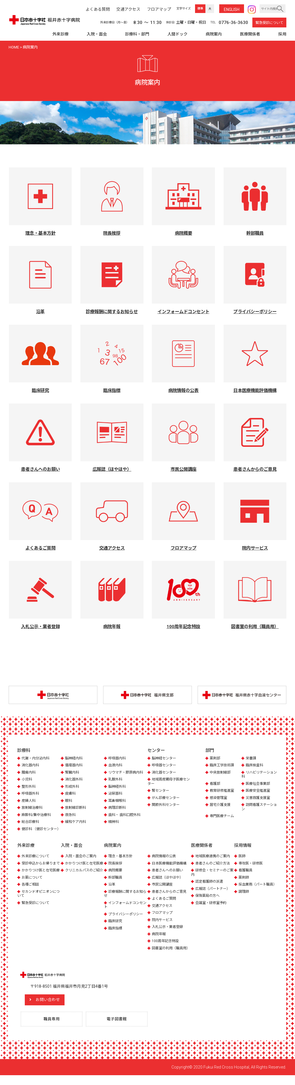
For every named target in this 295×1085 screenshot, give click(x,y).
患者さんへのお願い (169, 875)
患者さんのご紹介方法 (214, 868)
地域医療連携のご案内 (214, 861)
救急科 (70, 815)
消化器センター (165, 773)
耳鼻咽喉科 (117, 801)
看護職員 (246, 875)
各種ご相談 (31, 897)
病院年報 (159, 938)
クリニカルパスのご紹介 (82, 881)
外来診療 (60, 34)
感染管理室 (219, 798)
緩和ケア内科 (76, 822)
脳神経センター (165, 759)
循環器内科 (74, 766)
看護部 (215, 784)
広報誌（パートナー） (214, 893)
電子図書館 (118, 1028)
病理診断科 (117, 808)
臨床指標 (115, 933)
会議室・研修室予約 (212, 907)
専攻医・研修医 (252, 868)
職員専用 (53, 1028)
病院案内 (214, 34)
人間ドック (177, 34)
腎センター (161, 791)
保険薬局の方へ (208, 900)
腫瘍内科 (29, 773)
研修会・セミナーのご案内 (212, 877)
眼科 (69, 801)
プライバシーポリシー (127, 918)
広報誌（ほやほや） (169, 882)
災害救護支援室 (259, 798)
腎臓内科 (72, 773)
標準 (200, 8)
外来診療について (37, 861)
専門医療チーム (223, 817)
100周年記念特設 (166, 946)
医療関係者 (250, 34)
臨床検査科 (255, 766)
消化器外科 (74, 780)
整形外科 (29, 787)
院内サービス (163, 924)
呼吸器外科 (31, 794)
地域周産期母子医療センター (168, 782)
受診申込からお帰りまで (38, 870)
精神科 (114, 822)
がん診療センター (167, 798)
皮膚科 (70, 794)
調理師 (244, 900)
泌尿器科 (115, 794)
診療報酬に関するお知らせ (125, 898)
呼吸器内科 (117, 759)
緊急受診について (269, 23)
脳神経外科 (117, 787)
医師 (242, 861)
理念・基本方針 (121, 861)
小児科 (27, 780)
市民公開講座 (163, 889)
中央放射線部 (221, 773)
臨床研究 (115, 926)
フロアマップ (163, 917)
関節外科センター (167, 805)
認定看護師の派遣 (210, 886)
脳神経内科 (74, 759)
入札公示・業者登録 (169, 931)
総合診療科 (31, 822)
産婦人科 (29, 801)
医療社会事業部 (259, 784)
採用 (282, 34)
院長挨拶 (115, 868)
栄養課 (251, 759)
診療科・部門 (137, 34)
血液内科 (115, 766)
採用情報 (242, 850)
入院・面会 (97, 34)
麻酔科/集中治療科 (37, 815)
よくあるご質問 (165, 903)
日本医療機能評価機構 (170, 868)
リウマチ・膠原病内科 (127, 773)
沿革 (112, 889)
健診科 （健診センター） (36, 831)
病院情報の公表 (165, 861)
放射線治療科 (33, 808)
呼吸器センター (165, 766)
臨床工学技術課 (223, 766)
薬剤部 (215, 759)
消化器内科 (31, 766)
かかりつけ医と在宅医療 (38, 881)
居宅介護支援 (221, 805)
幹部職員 (115, 882)
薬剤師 (244, 882)
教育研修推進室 (223, 791)
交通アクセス (163, 910)
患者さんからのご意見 (170, 896)
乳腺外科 (115, 780)
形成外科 (72, 787)
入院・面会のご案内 (82, 861)
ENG (231, 9)
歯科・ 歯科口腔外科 (125, 815)
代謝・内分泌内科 (37, 759)
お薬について (33, 890)
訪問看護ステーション (258, 807)
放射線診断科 (76, 808)
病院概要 (115, 875)
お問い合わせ (53, 1008)
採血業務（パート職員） (253, 891)
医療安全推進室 (259, 791)
